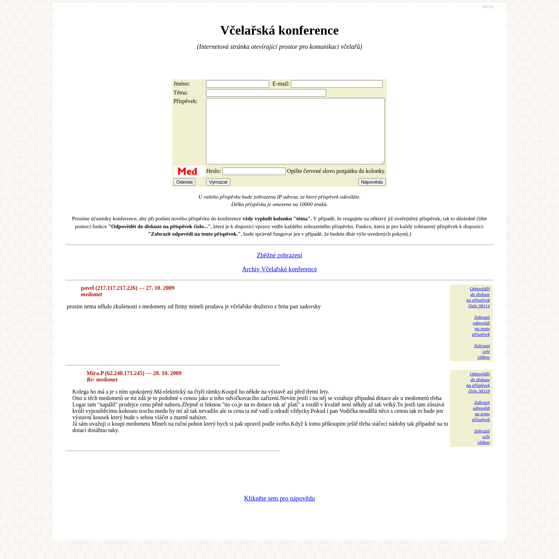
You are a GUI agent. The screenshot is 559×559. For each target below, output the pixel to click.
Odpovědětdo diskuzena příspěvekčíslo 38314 (478, 310)
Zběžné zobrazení (279, 268)
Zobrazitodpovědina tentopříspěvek (481, 338)
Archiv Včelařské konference (279, 282)
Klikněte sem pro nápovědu (279, 511)
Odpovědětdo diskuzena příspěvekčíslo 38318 (478, 395)
